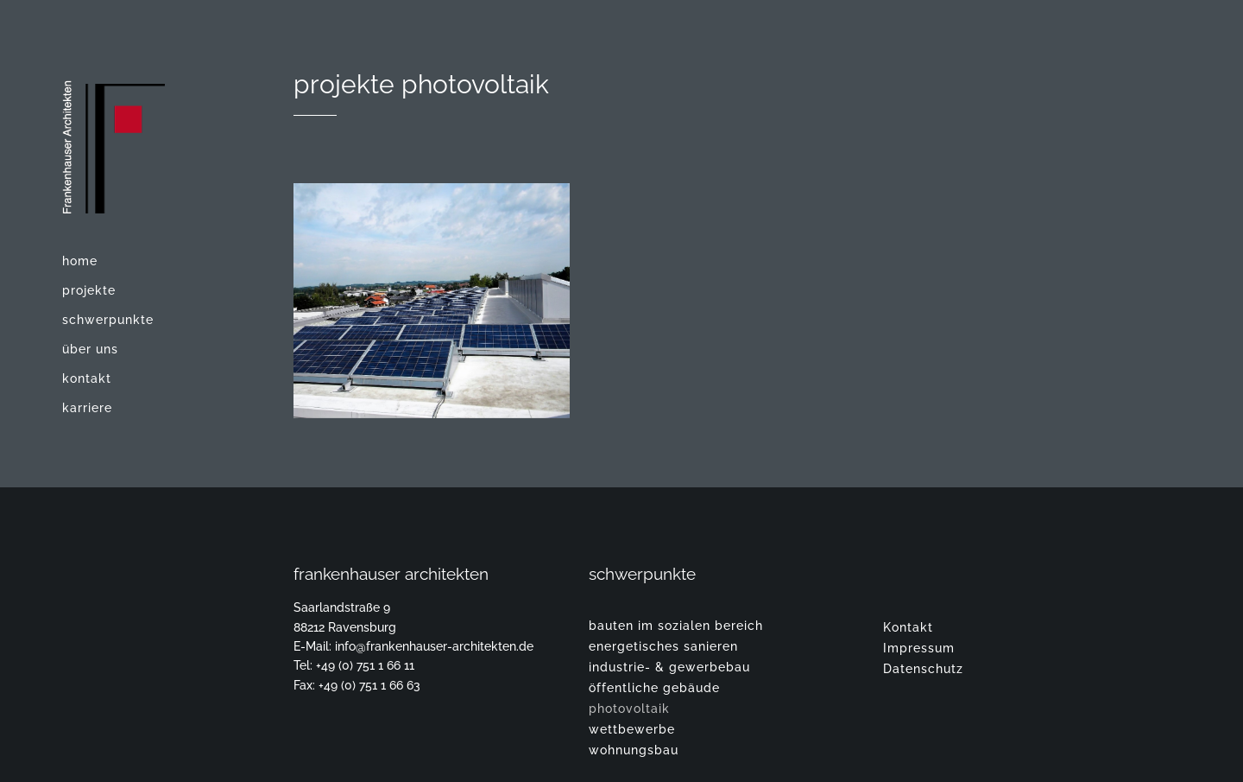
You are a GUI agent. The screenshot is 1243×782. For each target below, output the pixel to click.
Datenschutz (923, 669)
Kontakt (86, 378)
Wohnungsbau (633, 750)
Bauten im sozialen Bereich (676, 626)
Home (80, 261)
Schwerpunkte (108, 320)
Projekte (89, 290)
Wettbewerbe (632, 729)
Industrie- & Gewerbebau (669, 667)
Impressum (919, 648)
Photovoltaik (629, 708)
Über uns (90, 349)
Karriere (87, 408)
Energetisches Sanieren (663, 646)
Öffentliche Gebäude (654, 688)
